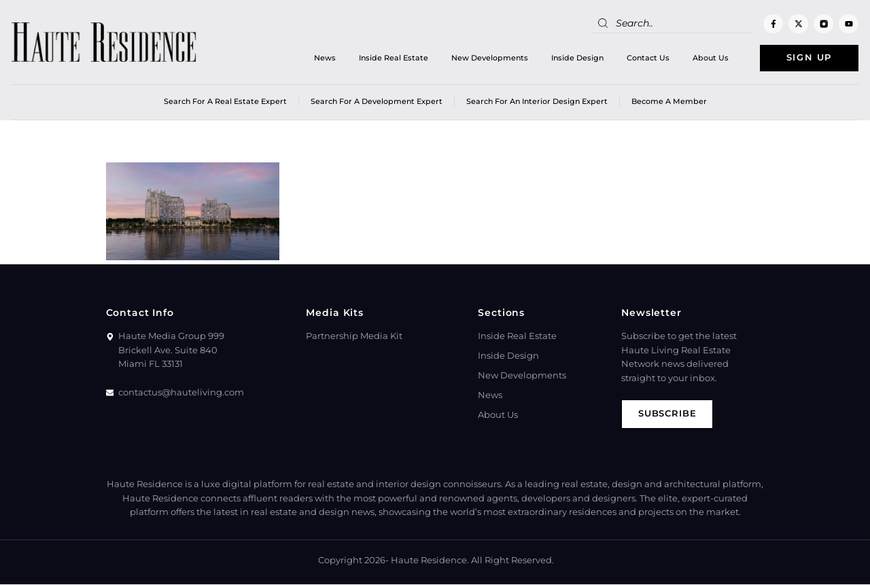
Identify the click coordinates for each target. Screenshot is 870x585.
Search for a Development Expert (376, 101)
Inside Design (577, 58)
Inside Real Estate (393, 58)
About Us (710, 58)
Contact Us (647, 58)
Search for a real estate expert (225, 101)
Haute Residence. (430, 561)
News (324, 58)
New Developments (489, 58)
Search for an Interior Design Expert (537, 101)
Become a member (669, 101)
